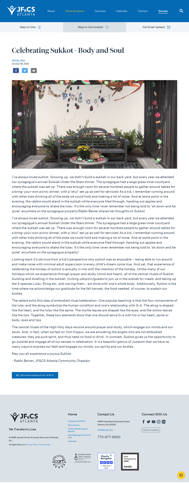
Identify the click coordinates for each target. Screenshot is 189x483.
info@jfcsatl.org (105, 430)
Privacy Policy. (32, 445)
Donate (163, 11)
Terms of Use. (44, 445)
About (51, 11)
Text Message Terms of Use (79, 437)
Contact (143, 11)
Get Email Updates (151, 430)
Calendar (121, 11)
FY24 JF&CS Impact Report (78, 430)
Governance (74, 425)
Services (100, 11)
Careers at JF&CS (76, 422)
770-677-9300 (108, 438)
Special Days (18, 61)
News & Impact (75, 11)
